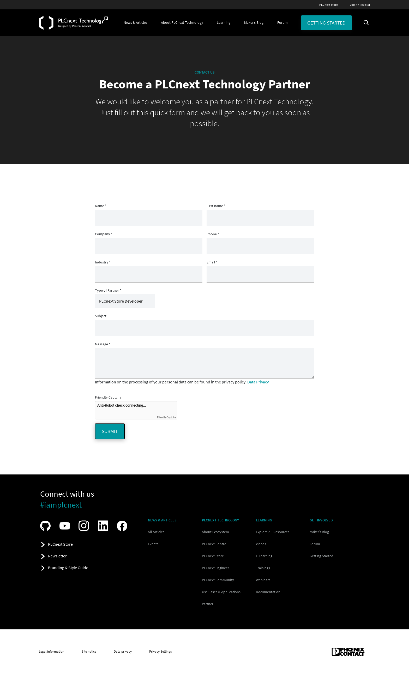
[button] (135, 22)
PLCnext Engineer (215, 567)
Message (102, 344)
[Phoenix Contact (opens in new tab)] (348, 652)
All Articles (156, 531)
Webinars (263, 579)
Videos (261, 543)
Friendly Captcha (108, 397)
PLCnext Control (214, 543)
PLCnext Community (218, 579)
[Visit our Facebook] (123, 525)
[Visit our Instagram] (85, 525)
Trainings (263, 567)
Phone (213, 234)
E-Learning (264, 555)
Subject (100, 316)
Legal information (51, 651)
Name (100, 205)
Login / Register (360, 5)
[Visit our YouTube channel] (66, 525)
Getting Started (321, 555)
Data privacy (123, 651)
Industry (103, 262)
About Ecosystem (215, 531)
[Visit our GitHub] (46, 525)
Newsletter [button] (57, 555)
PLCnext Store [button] (60, 544)
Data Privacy (258, 381)
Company (103, 234)
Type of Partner (108, 290)
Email (212, 262)
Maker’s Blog (319, 531)
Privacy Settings (160, 651)
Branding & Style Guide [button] (68, 567)
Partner (207, 603)
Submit (110, 431)
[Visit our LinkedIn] (104, 525)
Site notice (89, 651)
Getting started (326, 23)
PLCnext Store (328, 5)
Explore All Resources (272, 531)
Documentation (268, 591)
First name (216, 205)
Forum (315, 543)
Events (153, 543)
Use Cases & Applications (221, 591)
